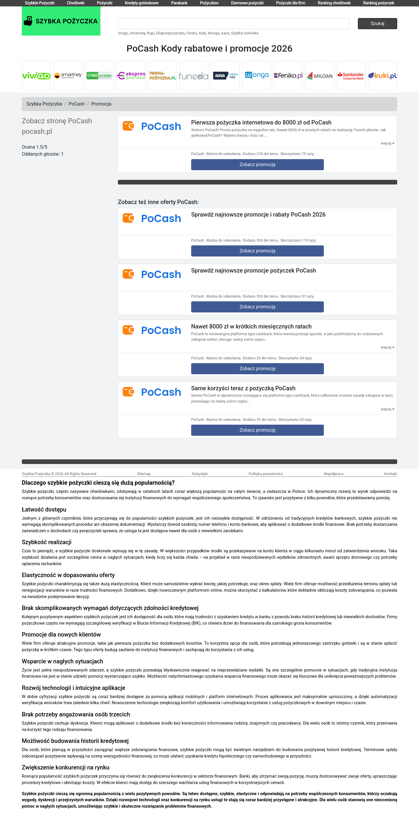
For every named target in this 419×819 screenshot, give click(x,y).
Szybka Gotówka (244, 33)
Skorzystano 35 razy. (295, 419)
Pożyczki (104, 3)
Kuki (202, 33)
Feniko (191, 33)
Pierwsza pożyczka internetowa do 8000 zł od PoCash (261, 122)
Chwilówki (75, 3)
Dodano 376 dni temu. (261, 154)
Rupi (150, 33)
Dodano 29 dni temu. (260, 358)
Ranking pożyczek (378, 3)
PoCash (77, 104)
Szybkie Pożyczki (39, 3)
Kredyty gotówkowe (142, 3)
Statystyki (200, 474)
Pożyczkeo (209, 3)
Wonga (213, 33)
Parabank (179, 3)
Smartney (137, 33)
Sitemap (144, 474)
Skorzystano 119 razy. (298, 240)
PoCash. (198, 154)
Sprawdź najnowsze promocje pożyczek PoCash (253, 270)
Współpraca (334, 474)
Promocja (101, 104)
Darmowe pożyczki (247, 3)
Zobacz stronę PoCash (57, 121)
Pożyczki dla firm (290, 3)
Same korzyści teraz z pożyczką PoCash (243, 387)
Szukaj (377, 23)
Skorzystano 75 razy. (297, 154)
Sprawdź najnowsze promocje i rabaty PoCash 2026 (258, 214)
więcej (388, 143)
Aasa (225, 33)
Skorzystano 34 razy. (295, 358)
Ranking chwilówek (334, 3)
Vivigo (123, 33)
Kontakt (390, 474)
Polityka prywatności (266, 474)
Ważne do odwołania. (224, 154)
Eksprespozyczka (170, 33)
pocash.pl (37, 131)
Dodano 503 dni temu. (261, 240)
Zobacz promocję (257, 164)
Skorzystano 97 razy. (297, 296)
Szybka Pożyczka (44, 104)
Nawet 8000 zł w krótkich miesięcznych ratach (251, 326)
